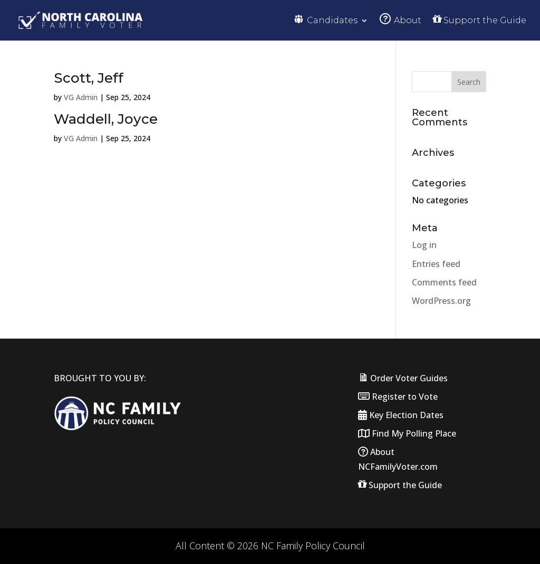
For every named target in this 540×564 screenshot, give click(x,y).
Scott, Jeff (88, 78)
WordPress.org (441, 300)
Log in (424, 245)
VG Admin (81, 97)
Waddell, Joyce (106, 119)
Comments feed (444, 282)
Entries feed (436, 264)
